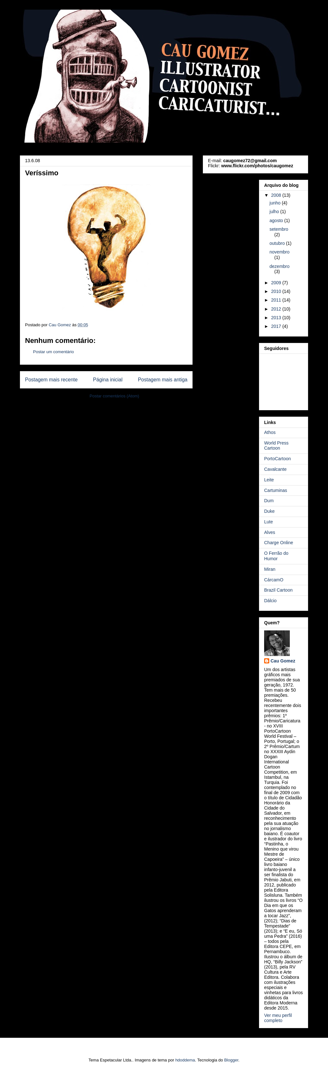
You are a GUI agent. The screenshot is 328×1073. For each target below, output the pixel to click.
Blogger (231, 1060)
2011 (276, 300)
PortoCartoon (277, 458)
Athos (270, 432)
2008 (276, 195)
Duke (269, 511)
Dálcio (270, 600)
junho (276, 202)
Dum (269, 500)
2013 (276, 317)
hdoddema (185, 1060)
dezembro (279, 266)
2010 (276, 291)
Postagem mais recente (51, 379)
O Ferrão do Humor (276, 556)
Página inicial (108, 379)
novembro (279, 251)
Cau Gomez (283, 660)
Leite (269, 479)
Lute (268, 521)
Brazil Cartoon (278, 590)
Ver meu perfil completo (278, 1018)
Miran (269, 569)
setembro (279, 229)
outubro (278, 243)
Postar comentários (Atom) (114, 396)
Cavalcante (275, 469)
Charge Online (278, 542)
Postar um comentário (53, 351)
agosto (277, 220)
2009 (276, 282)
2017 (276, 326)
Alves (269, 532)
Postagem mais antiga (162, 379)
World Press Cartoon (276, 445)
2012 (276, 309)
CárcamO (273, 579)
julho (275, 211)
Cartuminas (275, 490)
